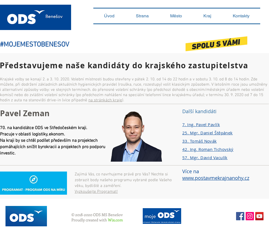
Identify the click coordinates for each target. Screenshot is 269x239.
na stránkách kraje (105, 100)
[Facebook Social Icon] (240, 216)
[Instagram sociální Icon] (250, 216)
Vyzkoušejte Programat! (96, 191)
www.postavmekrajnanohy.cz (215, 178)
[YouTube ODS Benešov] (259, 216)
